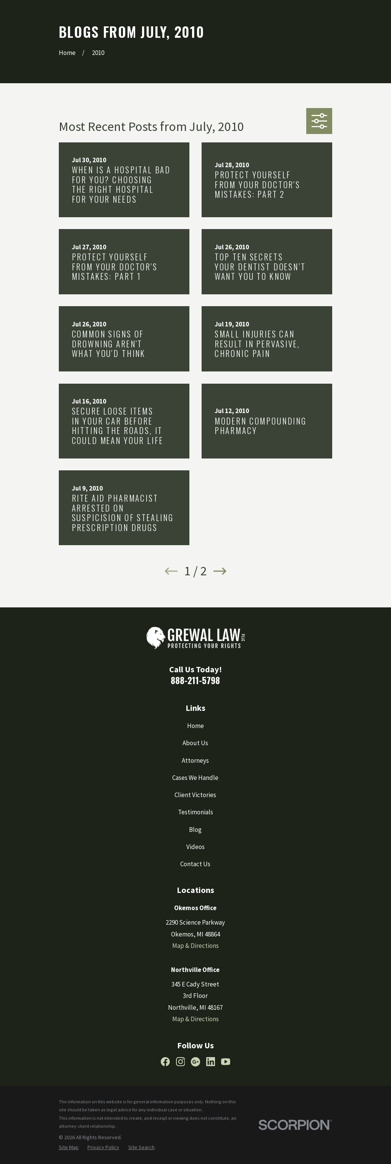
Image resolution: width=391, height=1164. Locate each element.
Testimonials (195, 812)
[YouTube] (225, 1061)
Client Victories (195, 795)
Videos (195, 847)
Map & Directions (195, 945)
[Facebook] (165, 1061)
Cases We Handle (195, 777)
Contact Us (195, 864)
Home (195, 726)
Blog (195, 829)
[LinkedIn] (210, 1061)
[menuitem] (69, 1148)
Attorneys (195, 760)
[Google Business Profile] (195, 1061)
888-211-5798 (195, 680)
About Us (195, 743)
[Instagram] (180, 1061)
